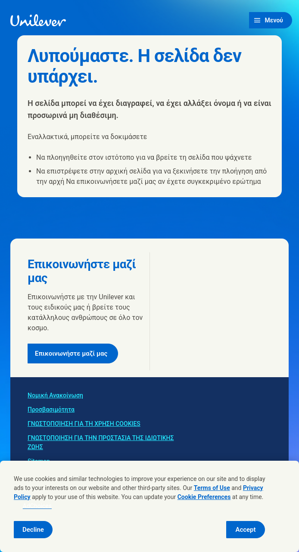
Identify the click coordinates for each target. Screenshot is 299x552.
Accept (245, 529)
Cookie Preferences (204, 496)
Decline (33, 529)
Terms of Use (212, 487)
